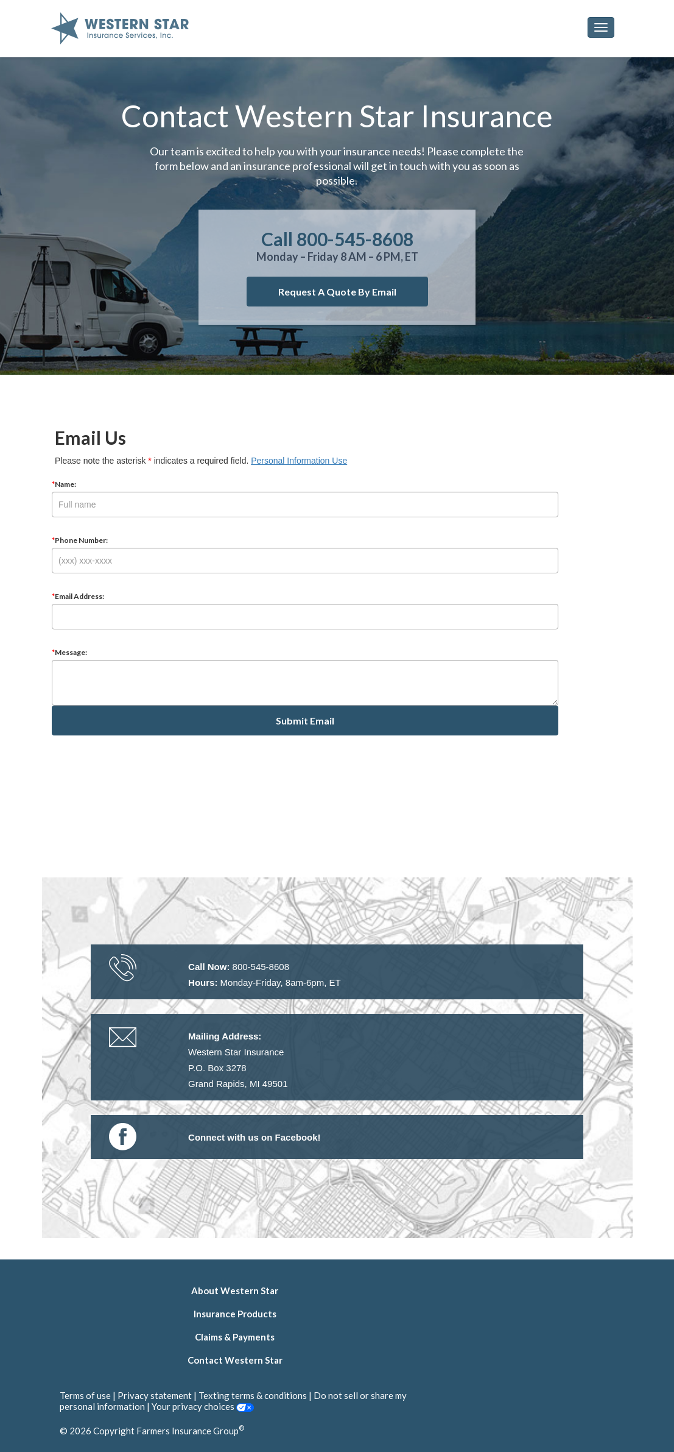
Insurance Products (235, 1313)
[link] (254, 1137)
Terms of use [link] (85, 1395)
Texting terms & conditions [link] (252, 1395)
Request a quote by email (337, 291)
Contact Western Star (235, 1360)
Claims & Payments (235, 1336)
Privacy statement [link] (155, 1395)
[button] (601, 27)
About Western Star (234, 1290)
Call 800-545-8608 (337, 239)
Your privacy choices (203, 1406)
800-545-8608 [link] (261, 967)
